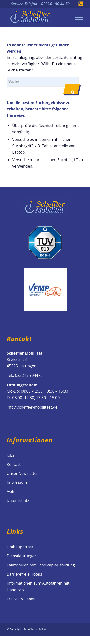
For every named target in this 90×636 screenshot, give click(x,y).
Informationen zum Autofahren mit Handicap (38, 587)
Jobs (10, 455)
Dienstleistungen (22, 556)
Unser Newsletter (22, 473)
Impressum (17, 482)
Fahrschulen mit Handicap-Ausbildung (41, 565)
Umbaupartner (20, 546)
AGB (10, 491)
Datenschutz (18, 500)
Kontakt (14, 464)
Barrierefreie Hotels (24, 574)
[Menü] (76, 17)
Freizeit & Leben (21, 599)
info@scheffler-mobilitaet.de (32, 407)
